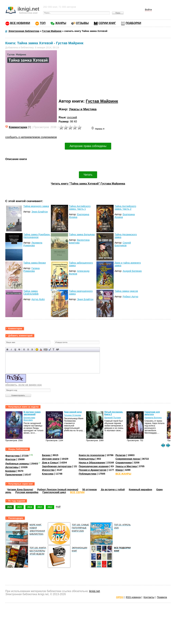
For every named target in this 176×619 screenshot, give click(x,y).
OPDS (119, 597)
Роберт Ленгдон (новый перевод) (57, 489)
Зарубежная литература (56, 466)
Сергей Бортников (122, 244)
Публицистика (87, 473)
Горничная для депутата (152, 413)
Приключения (13, 474)
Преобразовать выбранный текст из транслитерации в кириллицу (54, 349)
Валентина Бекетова (79, 241)
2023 (39, 507)
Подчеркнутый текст (15, 349)
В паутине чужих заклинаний (32, 413)
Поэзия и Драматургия (92, 470)
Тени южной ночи (73, 412)
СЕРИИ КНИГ (107, 23)
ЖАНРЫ (60, 23)
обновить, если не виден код (23, 384)
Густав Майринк (102, 101)
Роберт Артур (130, 296)
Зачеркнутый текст (19, 349)
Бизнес (46, 455)
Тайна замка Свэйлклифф (30, 292)
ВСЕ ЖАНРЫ (123, 473)
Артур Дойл (38, 299)
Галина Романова (31, 269)
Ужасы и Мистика (83, 109)
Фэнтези (10, 459)
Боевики (10, 471)
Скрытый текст (46, 349)
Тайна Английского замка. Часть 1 (80, 207)
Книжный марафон (140, 489)
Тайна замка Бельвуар (82, 234)
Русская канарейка (26, 492)
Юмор (119, 470)
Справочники (124, 462)
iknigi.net (94, 591)
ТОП (43, 23)
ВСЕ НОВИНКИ (20, 23)
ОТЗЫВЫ (82, 23)
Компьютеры (87, 458)
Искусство (48, 470)
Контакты (149, 597)
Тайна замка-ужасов (126, 291)
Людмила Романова (32, 244)
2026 (9, 507)
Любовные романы (17, 463)
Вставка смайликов (37, 349)
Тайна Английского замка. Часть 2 (125, 207)
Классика (47, 473)
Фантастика (12, 455)
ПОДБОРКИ (133, 23)
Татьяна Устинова (72, 415)
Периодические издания (94, 466)
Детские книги (50, 458)
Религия (120, 455)
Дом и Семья (50, 462)
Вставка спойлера (57, 349)
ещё (58, 506)
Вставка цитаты (50, 349)
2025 (19, 507)
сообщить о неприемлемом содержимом (31, 137)
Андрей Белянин (132, 271)
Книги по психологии (91, 455)
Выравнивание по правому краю (32, 349)
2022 (49, 507)
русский (72, 117)
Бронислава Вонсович (29, 418)
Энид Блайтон (39, 211)
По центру (28, 349)
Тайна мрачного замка (36, 206)
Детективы (12, 467)
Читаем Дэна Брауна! (20, 489)
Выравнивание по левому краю (24, 349)
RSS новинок (133, 597)
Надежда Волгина (153, 417)
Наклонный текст (11, 349)
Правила (162, 597)
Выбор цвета (41, 349)
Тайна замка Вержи (34, 262)
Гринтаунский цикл (54, 492)
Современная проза (128, 458)
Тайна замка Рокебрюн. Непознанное (37, 236)
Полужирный (7, 349)
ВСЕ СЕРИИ (77, 492)
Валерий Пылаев (112, 417)
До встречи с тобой (113, 489)
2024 (29, 507)
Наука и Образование (92, 462)
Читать (88, 174)
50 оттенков (89, 489)
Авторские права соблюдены (88, 146)
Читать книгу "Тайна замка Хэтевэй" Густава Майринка (88, 183)
